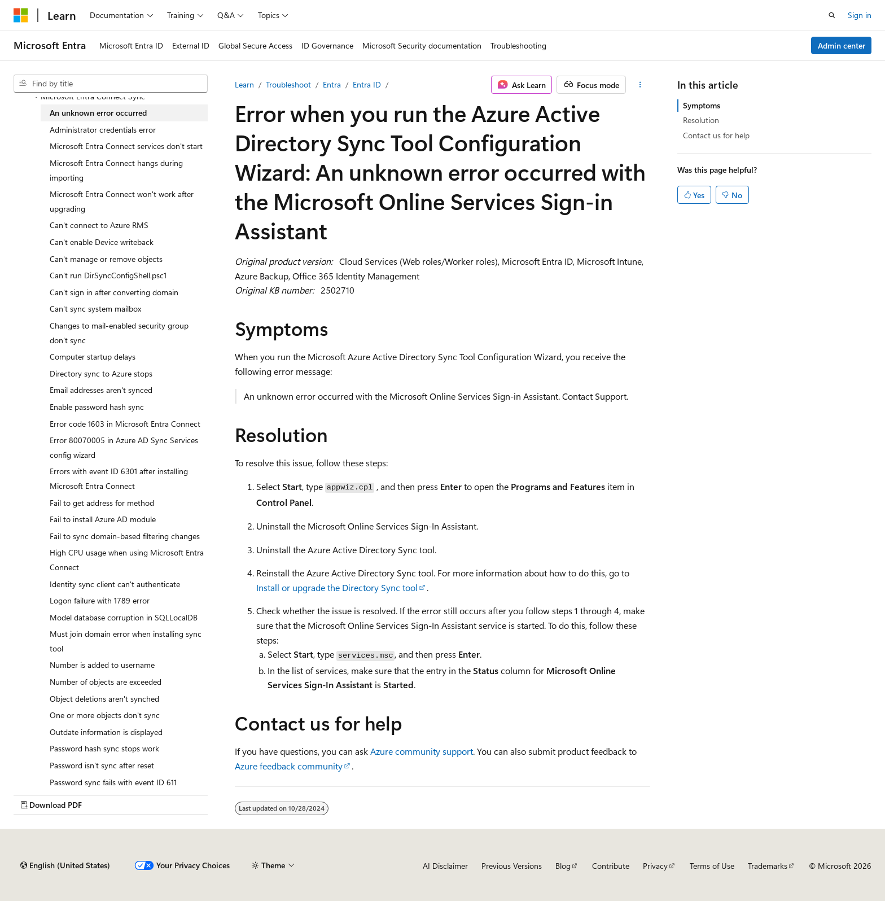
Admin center (841, 45)
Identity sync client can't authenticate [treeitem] (115, 584)
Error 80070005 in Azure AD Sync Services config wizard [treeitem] (124, 447)
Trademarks (767, 865)
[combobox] (111, 84)
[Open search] (832, 15)
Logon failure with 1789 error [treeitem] (100, 600)
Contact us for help (716, 135)
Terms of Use (712, 865)
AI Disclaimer (445, 865)
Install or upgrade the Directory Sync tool (337, 587)
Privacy (655, 865)
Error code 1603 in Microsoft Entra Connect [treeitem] (125, 423)
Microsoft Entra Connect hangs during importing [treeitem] (116, 170)
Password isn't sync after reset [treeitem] (102, 765)
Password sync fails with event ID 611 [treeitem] (113, 782)
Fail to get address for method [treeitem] (102, 502)
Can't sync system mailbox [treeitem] (95, 308)
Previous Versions (511, 865)
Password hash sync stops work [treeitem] (104, 748)
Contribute (610, 865)
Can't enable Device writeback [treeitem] (102, 242)
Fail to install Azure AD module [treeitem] (103, 519)
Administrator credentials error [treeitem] (103, 129)
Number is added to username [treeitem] (102, 664)
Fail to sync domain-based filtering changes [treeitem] (125, 536)
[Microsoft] (21, 15)
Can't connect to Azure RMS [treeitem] (99, 225)
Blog (563, 865)
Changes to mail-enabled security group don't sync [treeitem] (119, 332)
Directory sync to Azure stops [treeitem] (101, 373)
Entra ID (367, 84)
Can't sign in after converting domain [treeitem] (114, 292)
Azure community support (421, 751)
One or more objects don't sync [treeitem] (105, 715)
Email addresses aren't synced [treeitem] (101, 389)
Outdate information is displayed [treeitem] (106, 732)
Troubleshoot (288, 84)
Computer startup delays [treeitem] (92, 356)
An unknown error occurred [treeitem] (98, 112)
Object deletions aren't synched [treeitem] (104, 698)
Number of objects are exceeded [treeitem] (105, 681)
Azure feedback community (289, 766)
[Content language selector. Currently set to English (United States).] (65, 865)
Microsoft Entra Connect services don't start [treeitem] (126, 146)
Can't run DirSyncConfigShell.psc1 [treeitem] (108, 275)
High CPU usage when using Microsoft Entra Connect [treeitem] (127, 559)
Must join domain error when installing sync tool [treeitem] (125, 641)
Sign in (859, 15)
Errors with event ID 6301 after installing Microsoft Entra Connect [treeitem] (119, 478)
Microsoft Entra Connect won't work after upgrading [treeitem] (122, 201)
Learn (244, 84)
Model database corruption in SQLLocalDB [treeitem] (124, 617)
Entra (332, 84)
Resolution (701, 120)
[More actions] (640, 85)
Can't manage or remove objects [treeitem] (106, 258)
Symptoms (701, 105)
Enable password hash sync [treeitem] (97, 406)
